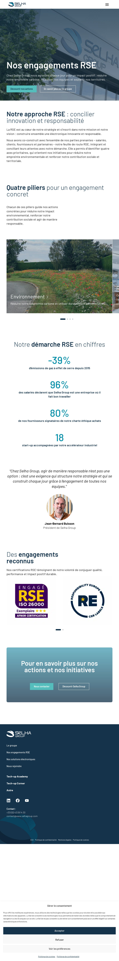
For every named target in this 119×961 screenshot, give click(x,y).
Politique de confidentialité (68, 956)
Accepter (59, 930)
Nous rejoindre (14, 766)
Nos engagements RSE (18, 752)
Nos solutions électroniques (21, 759)
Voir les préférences (59, 948)
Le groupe (12, 745)
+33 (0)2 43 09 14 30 (16, 812)
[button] (62, 319)
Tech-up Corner (16, 783)
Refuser (59, 939)
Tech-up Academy (17, 776)
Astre (10, 790)
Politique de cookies (46, 956)
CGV (32, 840)
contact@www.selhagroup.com (22, 816)
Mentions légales (64, 840)
